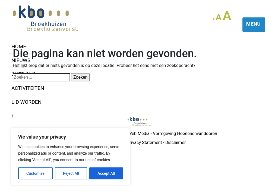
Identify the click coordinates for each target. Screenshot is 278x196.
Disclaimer (175, 142)
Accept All (106, 173)
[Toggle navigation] (254, 24)
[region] (70, 156)
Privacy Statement (144, 142)
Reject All (71, 173)
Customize (35, 173)
